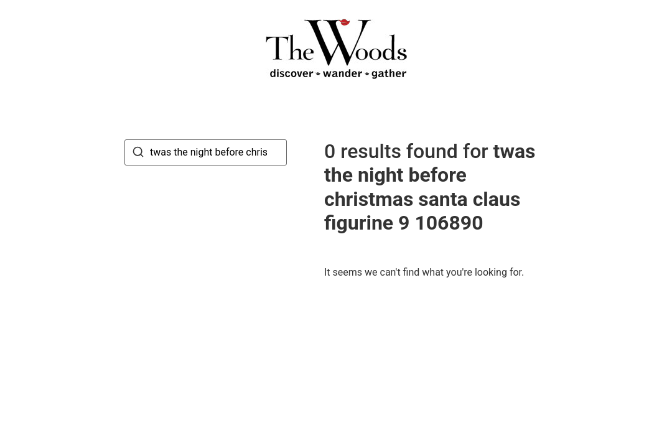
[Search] (138, 154)
